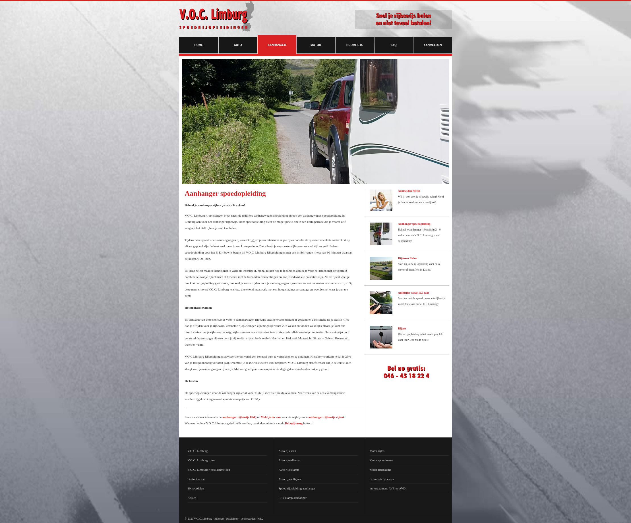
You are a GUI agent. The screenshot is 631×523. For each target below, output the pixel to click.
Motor (316, 45)
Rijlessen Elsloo (407, 258)
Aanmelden (433, 45)
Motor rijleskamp (381, 469)
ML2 (260, 518)
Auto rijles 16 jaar (290, 479)
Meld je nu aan (270, 417)
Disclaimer (232, 518)
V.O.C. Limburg (198, 451)
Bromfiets (354, 45)
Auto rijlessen (287, 451)
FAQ (394, 45)
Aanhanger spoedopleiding (414, 223)
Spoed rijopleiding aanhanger (297, 488)
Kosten (192, 497)
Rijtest (402, 328)
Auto (238, 45)
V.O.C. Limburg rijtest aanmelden (209, 469)
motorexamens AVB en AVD (388, 488)
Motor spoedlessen (381, 460)
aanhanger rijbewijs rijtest (326, 417)
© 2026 (189, 518)
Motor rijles (377, 451)
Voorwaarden (248, 518)
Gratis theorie (196, 479)
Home (199, 45)
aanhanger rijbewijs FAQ (239, 417)
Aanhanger (277, 45)
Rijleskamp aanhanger (293, 497)
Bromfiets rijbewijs (382, 479)
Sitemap (219, 518)
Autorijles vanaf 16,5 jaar (413, 292)
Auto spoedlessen (290, 460)
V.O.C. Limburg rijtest (202, 460)
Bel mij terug (294, 423)
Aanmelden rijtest (409, 190)
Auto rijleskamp (289, 469)
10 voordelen (196, 488)
